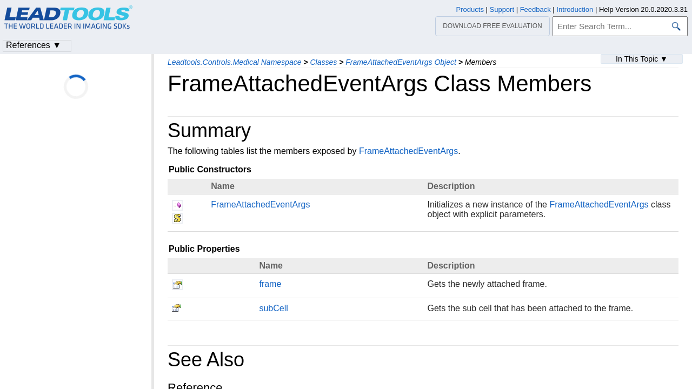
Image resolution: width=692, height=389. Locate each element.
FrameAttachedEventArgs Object (400, 62)
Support (502, 9)
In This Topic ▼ (642, 59)
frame (270, 284)
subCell (273, 308)
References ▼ (33, 45)
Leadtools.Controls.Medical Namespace (234, 62)
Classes (323, 62)
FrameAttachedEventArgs (408, 151)
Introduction (574, 9)
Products (470, 9)
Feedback (535, 9)
